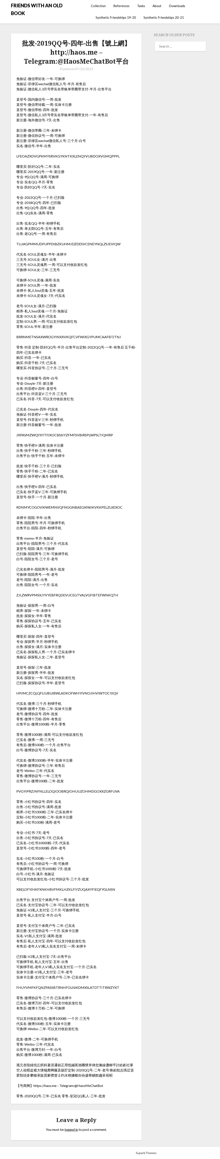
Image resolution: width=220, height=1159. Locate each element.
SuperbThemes (146, 1153)
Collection (98, 6)
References (121, 6)
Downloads (177, 6)
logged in (71, 1129)
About (157, 6)
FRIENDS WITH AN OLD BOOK (37, 9)
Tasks (141, 6)
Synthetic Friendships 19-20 (116, 17)
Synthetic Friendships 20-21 (164, 17)
